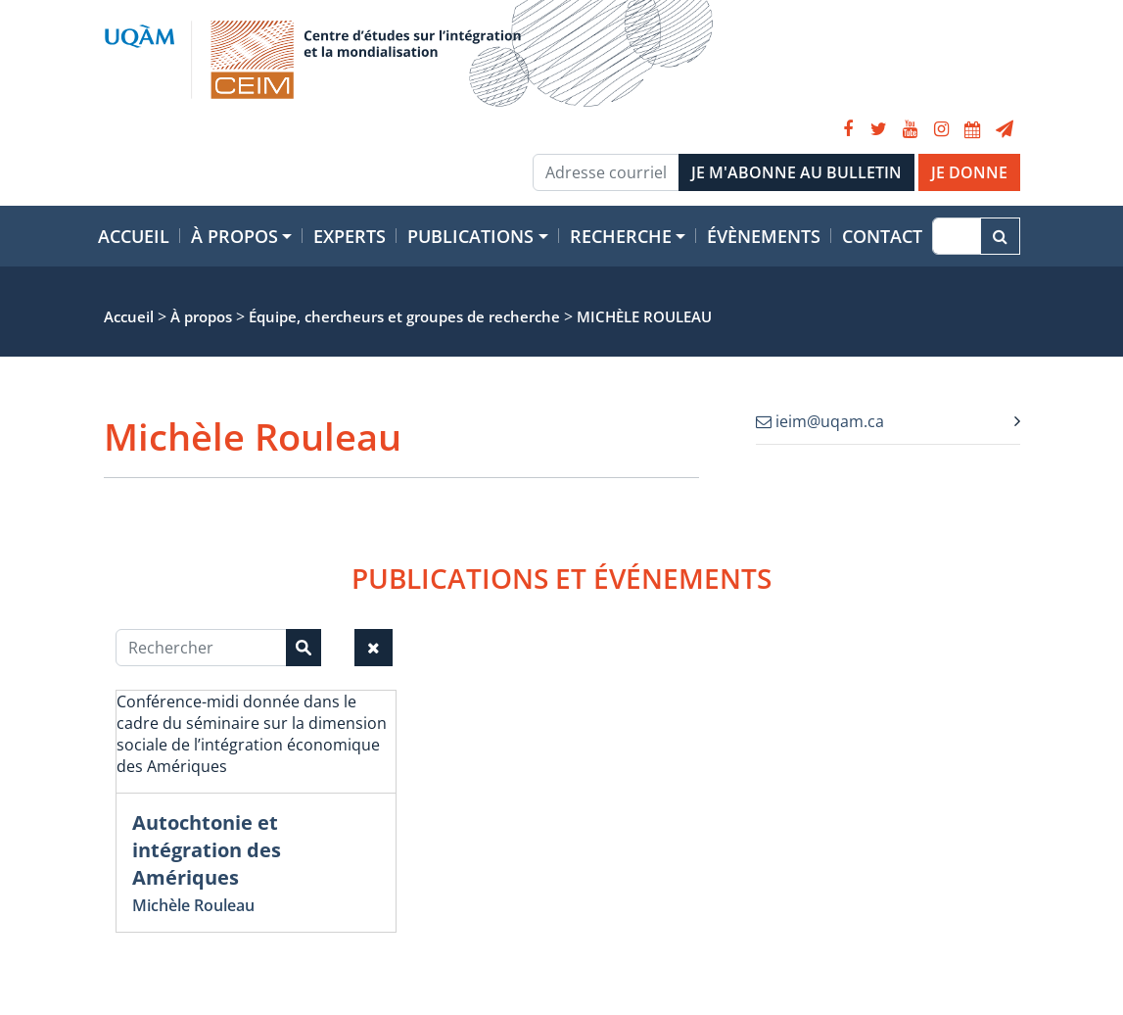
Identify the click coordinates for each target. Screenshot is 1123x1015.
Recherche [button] (621, 236)
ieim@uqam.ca (820, 421)
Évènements (763, 236)
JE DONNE (969, 172)
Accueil (133, 236)
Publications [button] (470, 236)
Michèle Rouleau (193, 905)
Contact (882, 236)
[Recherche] (956, 236)
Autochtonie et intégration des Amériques (206, 850)
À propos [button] (234, 236)
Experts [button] (349, 236)
